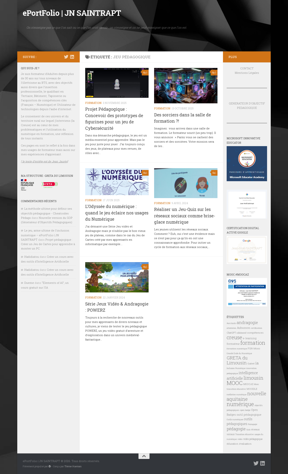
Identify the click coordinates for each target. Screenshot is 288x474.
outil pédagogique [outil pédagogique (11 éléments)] (249, 414)
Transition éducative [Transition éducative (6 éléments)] (244, 434)
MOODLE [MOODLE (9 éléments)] (251, 388)
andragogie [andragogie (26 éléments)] (247, 322)
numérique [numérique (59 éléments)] (240, 404)
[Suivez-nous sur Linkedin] (72, 57)
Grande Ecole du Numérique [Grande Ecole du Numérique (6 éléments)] (239, 353)
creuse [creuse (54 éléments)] (234, 337)
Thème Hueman (73, 466)
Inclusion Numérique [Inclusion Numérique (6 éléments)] (236, 368)
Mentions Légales (247, 73)
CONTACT (247, 68)
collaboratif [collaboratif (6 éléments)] (241, 333)
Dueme (29, 283)
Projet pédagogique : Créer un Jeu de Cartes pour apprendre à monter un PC (48, 244)
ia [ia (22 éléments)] (257, 363)
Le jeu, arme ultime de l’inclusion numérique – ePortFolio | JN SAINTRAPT (45, 235)
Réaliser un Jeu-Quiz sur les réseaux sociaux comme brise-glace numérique (184, 216)
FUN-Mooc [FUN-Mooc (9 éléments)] (254, 348)
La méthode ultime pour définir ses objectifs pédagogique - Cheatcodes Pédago (46, 213)
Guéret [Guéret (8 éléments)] (251, 363)
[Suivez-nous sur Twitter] (66, 57)
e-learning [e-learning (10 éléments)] (249, 338)
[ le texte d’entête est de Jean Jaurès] (44, 161)
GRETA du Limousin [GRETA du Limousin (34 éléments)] (237, 360)
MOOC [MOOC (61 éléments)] (235, 382)
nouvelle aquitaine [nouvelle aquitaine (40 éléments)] (246, 396)
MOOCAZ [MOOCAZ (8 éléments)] (248, 384)
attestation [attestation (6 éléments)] (231, 328)
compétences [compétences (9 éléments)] (255, 332)
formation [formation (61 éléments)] (252, 342)
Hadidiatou (31, 256)
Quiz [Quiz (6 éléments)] (248, 429)
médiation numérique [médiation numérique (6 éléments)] (236, 394)
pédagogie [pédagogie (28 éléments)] (236, 428)
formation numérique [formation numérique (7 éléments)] (237, 348)
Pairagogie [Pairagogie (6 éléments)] (252, 424)
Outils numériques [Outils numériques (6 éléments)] (235, 419)
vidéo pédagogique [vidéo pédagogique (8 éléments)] (253, 438)
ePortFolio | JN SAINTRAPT (72, 13)
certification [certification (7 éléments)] (256, 328)
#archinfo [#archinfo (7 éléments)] (231, 323)
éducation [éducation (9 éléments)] (232, 443)
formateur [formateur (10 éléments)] (233, 343)
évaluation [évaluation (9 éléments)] (245, 443)
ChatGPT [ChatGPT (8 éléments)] (231, 332)
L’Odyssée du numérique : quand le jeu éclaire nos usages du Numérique (116, 213)
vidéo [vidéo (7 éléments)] (239, 439)
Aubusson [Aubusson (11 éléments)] (243, 328)
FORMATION (93, 103)
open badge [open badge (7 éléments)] (245, 410)
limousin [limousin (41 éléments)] (253, 378)
